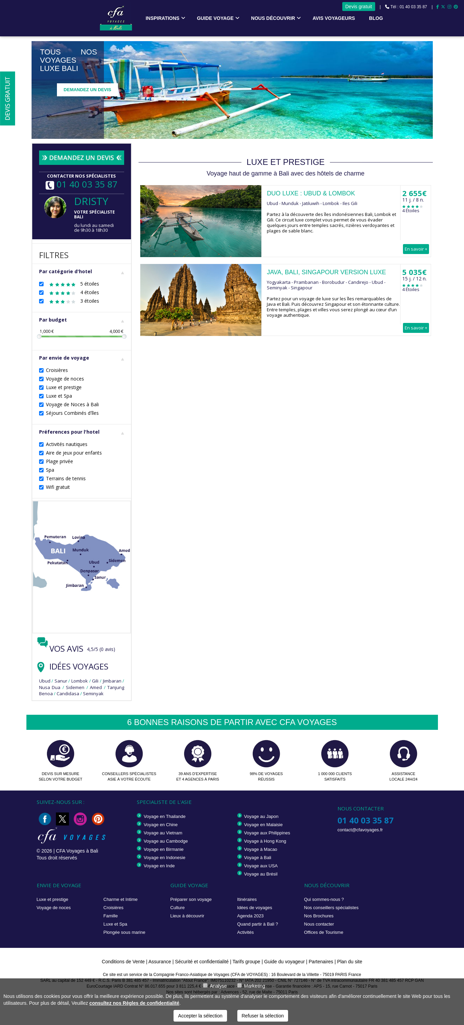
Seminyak (93, 693)
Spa (50, 470)
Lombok (79, 681)
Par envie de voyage (81, 357)
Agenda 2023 (250, 915)
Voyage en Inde (159, 865)
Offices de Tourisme (323, 932)
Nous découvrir (273, 18)
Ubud (44, 681)
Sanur (61, 681)
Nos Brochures (319, 915)
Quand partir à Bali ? (257, 924)
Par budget (81, 319)
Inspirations (163, 18)
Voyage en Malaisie (263, 824)
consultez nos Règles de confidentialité (134, 1003)
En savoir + (416, 249)
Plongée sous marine (124, 932)
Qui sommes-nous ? (324, 899)
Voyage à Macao (260, 849)
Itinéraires (247, 899)
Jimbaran (112, 681)
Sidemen (75, 687)
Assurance (160, 961)
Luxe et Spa (59, 396)
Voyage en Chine (161, 824)
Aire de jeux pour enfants (74, 452)
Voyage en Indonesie (164, 857)
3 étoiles (72, 301)
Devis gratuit (358, 6)
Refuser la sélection (263, 1015)
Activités (245, 932)
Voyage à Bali (258, 857)
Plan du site (349, 961)
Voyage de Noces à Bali (72, 404)
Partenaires (321, 961)
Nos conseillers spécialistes (331, 907)
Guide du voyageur (284, 961)
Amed (96, 687)
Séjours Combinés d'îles (72, 413)
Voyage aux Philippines (267, 832)
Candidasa (68, 693)
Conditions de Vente (123, 961)
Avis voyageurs (333, 18)
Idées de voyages (254, 907)
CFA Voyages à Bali (77, 851)
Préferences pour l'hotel (81, 432)
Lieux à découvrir (187, 915)
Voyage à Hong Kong (265, 841)
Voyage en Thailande (165, 816)
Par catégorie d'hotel (81, 271)
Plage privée (59, 461)
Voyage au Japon (261, 816)
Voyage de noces (65, 378)
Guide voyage (215, 18)
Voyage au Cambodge (166, 841)
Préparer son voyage (191, 899)
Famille (111, 915)
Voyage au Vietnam (163, 832)
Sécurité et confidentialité (201, 961)
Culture (177, 907)
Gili (95, 681)
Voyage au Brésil (261, 874)
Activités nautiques (66, 444)
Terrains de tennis (66, 478)
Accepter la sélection (200, 1015)
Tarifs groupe (246, 961)
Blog (376, 18)
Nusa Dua (50, 687)
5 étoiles (72, 283)
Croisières (57, 370)
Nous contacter (319, 924)
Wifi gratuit (58, 487)
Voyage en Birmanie (163, 849)
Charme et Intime (121, 899)
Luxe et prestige (64, 387)
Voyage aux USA (261, 865)
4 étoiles (72, 292)
